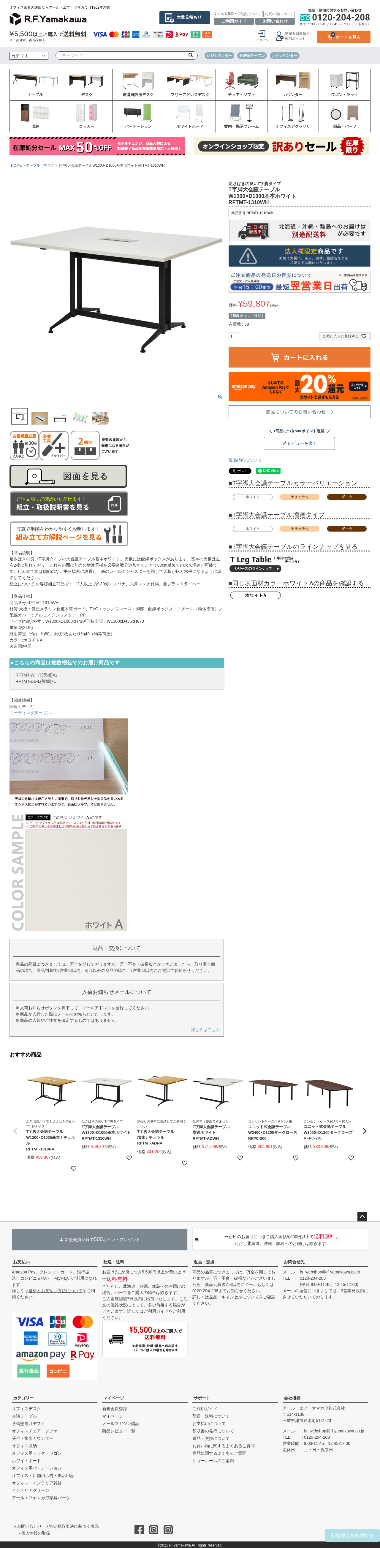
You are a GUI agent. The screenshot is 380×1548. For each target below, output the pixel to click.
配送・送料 (113, 1261)
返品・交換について (211, 1438)
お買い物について (279, 14)
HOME (16, 165)
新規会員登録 (114, 1408)
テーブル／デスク (40, 165)
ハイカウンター (284, 55)
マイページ (113, 1398)
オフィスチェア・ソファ (35, 1431)
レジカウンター (219, 55)
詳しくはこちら (205, 1029)
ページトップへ (362, 1216)
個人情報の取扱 (35, 1532)
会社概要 (292, 1398)
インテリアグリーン (30, 1490)
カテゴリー (23, 1398)
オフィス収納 (24, 1445)
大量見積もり (189, 17)
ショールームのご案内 (213, 1460)
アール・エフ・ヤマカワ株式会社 (314, 1408)
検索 (191, 55)
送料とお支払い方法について (55, 1290)
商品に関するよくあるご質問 (219, 1453)
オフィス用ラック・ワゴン (37, 1453)
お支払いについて (209, 1423)
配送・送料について (211, 1416)
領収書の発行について (213, 1431)
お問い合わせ (275, 21)
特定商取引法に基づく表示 (74, 1526)
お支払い (21, 1261)
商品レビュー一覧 (118, 1431)
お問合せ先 (294, 1261)
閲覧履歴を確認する (352, 1535)
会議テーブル (24, 1416)
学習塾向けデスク (28, 1423)
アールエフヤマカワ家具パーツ (41, 1497)
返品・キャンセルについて (234, 1297)
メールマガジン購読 (121, 1423)
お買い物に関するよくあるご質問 (223, 1445)
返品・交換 (204, 1261)
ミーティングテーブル (30, 712)
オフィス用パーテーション (37, 1468)
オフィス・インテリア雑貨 (37, 1483)
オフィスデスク (26, 1408)
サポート (202, 1398)
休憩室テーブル (252, 55)
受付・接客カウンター (32, 1438)
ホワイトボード (26, 1460)
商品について (250, 14)
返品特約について (245, 460)
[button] (15, 1131)
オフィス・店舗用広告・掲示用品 (43, 1475)
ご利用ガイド (233, 21)
